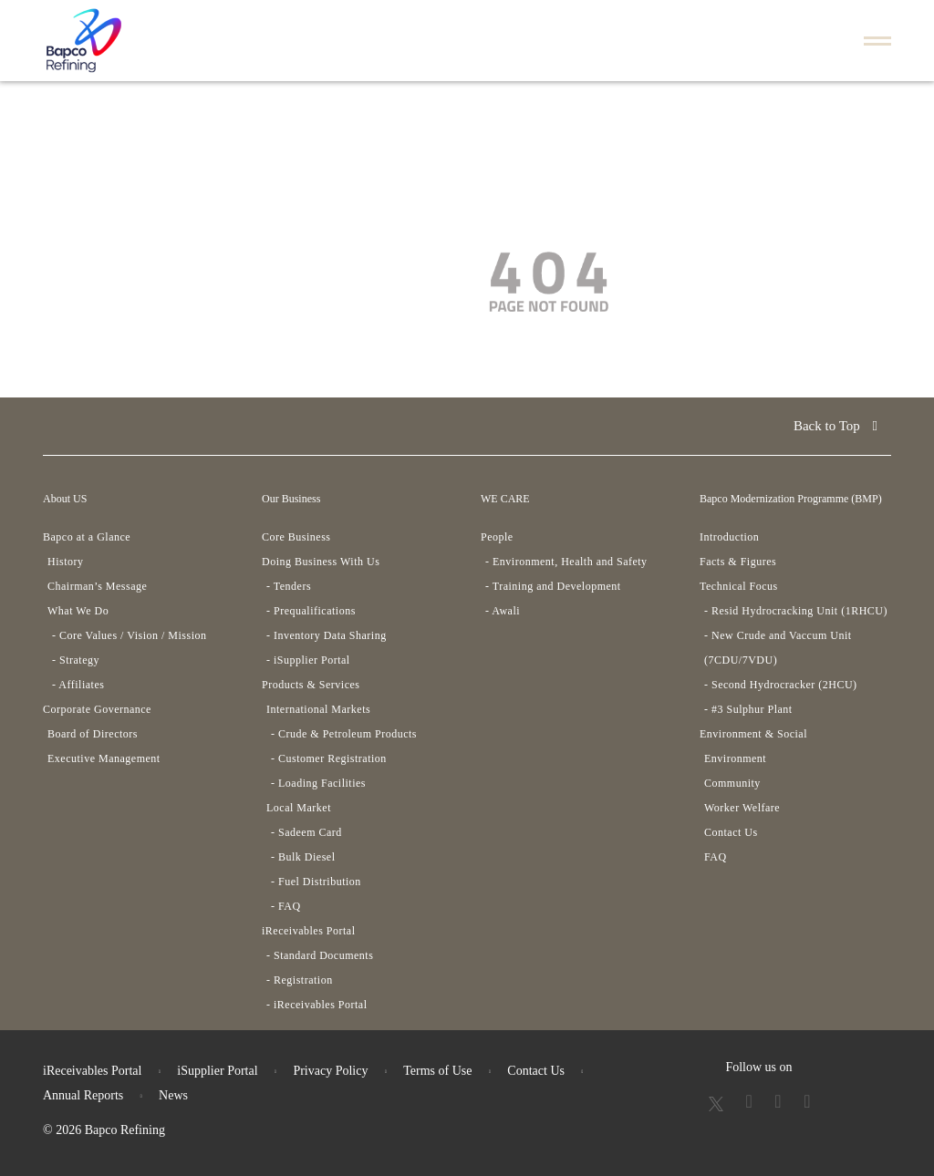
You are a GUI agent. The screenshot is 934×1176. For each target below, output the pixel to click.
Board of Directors (92, 733)
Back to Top (835, 425)
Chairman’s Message (97, 586)
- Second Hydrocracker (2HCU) (780, 684)
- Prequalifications (311, 610)
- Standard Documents (319, 955)
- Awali (502, 610)
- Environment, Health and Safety (566, 561)
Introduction (729, 537)
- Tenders (288, 586)
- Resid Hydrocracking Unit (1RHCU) (795, 610)
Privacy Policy (330, 1071)
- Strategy (75, 660)
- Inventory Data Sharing (326, 635)
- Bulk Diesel (303, 857)
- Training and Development (553, 586)
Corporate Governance (97, 709)
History (65, 561)
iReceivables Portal (308, 930)
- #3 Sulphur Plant (748, 709)
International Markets (318, 709)
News (173, 1095)
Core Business (296, 537)
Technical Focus (739, 586)
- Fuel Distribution (316, 881)
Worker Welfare (742, 807)
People (497, 537)
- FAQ (286, 906)
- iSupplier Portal (308, 660)
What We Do (78, 610)
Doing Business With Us (320, 561)
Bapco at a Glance (86, 537)
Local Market (298, 807)
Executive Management (104, 758)
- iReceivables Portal (316, 1004)
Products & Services (311, 684)
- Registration (299, 980)
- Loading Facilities (318, 783)
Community (732, 783)
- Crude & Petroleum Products (344, 733)
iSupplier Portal (217, 1071)
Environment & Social (753, 733)
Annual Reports (83, 1095)
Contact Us (731, 832)
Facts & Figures (738, 561)
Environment (735, 758)
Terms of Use (437, 1071)
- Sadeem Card (306, 832)
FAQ (715, 857)
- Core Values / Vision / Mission (129, 635)
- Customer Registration (329, 758)
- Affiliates (78, 684)
